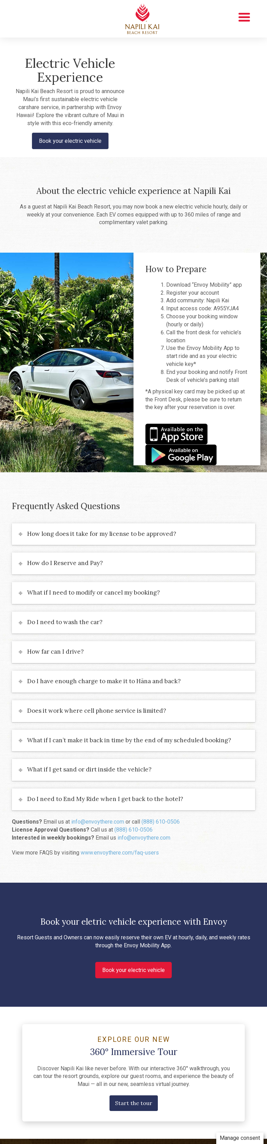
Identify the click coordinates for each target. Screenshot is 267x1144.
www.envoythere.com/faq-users (120, 852)
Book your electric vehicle (70, 141)
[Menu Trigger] (244, 16)
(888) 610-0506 (160, 821)
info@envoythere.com (97, 821)
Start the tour (133, 1103)
